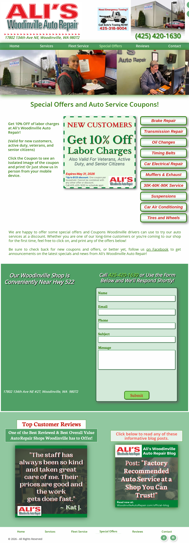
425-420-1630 (123, 275)
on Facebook (157, 249)
